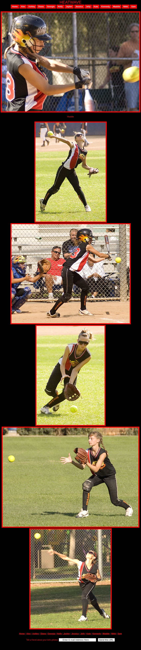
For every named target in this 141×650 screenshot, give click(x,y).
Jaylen (69, 6)
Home (15, 6)
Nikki (125, 6)
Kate (96, 6)
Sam (133, 6)
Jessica (79, 6)
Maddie (116, 6)
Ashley (31, 6)
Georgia (51, 6)
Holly (60, 6)
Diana (41, 6)
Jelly (88, 6)
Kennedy (105, 6)
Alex (23, 6)
